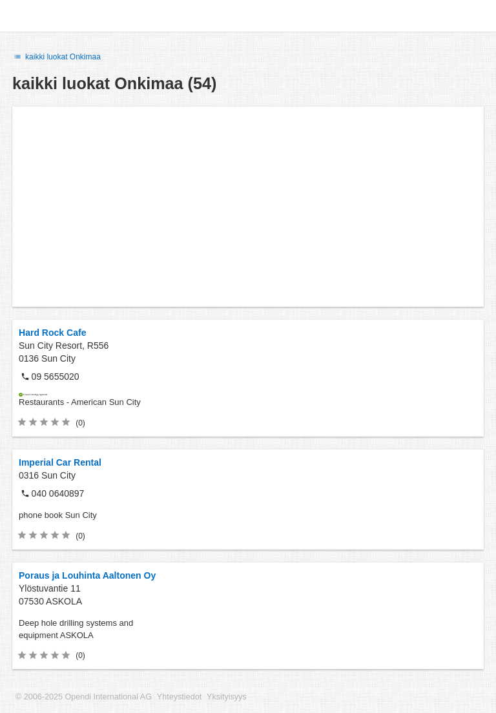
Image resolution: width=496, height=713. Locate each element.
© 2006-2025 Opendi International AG (84, 696)
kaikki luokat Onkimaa (56, 56)
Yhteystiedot (179, 696)
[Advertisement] (248, 206)
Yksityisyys (227, 696)
